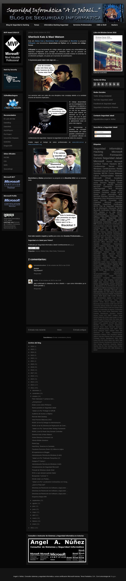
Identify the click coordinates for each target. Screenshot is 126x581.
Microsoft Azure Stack (101, 327)
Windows (98, 169)
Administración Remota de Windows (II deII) (47, 455)
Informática (112, 194)
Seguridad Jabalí (112, 158)
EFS (105, 315)
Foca (101, 250)
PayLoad (101, 336)
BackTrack (108, 234)
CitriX (120, 307)
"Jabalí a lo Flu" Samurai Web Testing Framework (48, 428)
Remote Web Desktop (39, 417)
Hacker (119, 214)
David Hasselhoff (116, 282)
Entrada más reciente (37, 330)
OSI (5, 161)
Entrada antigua (79, 330)
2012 (32, 388)
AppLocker (97, 260)
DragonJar (97, 236)
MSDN (120, 323)
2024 (32, 352)
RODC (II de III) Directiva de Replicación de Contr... (49, 426)
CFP (118, 304)
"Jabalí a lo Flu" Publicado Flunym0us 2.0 (46, 458)
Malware (118, 173)
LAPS (100, 323)
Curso (111, 173)
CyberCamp (118, 280)
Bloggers (111, 183)
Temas (36, 25)
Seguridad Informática (108, 148)
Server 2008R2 (100, 220)
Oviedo (96, 194)
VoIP (116, 246)
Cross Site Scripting (106, 280)
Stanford (119, 344)
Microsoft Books (116, 230)
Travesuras (61, 251)
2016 (32, 376)
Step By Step (103, 346)
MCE (120, 194)
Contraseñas (118, 309)
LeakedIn (105, 323)
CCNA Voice (105, 262)
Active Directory (100, 183)
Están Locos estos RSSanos (41, 405)
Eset (102, 236)
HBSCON (102, 317)
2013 (32, 385)
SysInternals (118, 272)
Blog (107, 180)
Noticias (118, 176)
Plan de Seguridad (106, 206)
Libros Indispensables (104, 176)
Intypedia (106, 321)
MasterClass (118, 325)
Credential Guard (116, 262)
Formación (116, 154)
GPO (95, 212)
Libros (103, 194)
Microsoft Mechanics (115, 327)
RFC (99, 340)
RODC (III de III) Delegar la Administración (46, 422)
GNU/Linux (108, 250)
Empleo (96, 250)
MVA (110, 188)
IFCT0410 (106, 319)
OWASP (112, 330)
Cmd (120, 200)
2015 (32, 379)
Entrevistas (107, 222)
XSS (95, 298)
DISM (95, 282)
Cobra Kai (97, 309)
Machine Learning (107, 325)
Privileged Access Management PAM (106, 338)
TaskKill (99, 348)
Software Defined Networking (104, 246)
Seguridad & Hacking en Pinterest (106, 107)
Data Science (103, 282)
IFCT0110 (111, 286)
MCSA (104, 173)
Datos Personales (111, 216)
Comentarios (100, 136)
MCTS (104, 218)
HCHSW (97, 218)
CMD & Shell (101, 25)
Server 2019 (98, 296)
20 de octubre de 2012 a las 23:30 (58, 265)
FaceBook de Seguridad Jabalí (105, 104)
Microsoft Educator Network (104, 196)
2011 (32, 528)
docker (96, 350)
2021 (32, 361)
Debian (96, 284)
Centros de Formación (104, 224)
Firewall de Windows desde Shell (43, 470)
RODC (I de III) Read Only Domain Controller (47, 431)
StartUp (96, 346)
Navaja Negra (108, 256)
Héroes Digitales (112, 264)
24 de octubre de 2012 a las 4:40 (50, 280)
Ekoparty (100, 240)
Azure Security (100, 200)
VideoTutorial (118, 274)
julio (34, 506)
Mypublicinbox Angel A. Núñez (105, 119)
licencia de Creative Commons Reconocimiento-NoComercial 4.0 (12, 225)
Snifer (36, 280)
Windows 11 (118, 348)
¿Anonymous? (37, 402)
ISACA (120, 286)
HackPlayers (8, 130)
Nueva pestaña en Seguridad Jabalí (44, 408)
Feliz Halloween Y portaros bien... (43, 399)
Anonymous (98, 222)
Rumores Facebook (101, 192)
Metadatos (107, 266)
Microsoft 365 (98, 238)
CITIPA (101, 307)
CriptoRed (97, 202)
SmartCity (113, 344)
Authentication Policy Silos (113, 300)
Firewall (112, 284)
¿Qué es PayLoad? (38, 485)
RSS (105, 272)
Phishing (106, 336)
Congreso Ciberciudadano (112, 278)
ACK (113, 298)
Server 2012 (116, 190)
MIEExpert (118, 240)
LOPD (115, 222)
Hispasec (112, 240)
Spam (105, 296)
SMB (120, 340)
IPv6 (114, 319)
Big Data (108, 248)
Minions (96, 328)
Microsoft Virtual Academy (108, 178)
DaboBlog (7, 123)
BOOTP (96, 302)
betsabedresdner (40, 265)
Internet (105, 171)
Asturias (97, 173)
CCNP (112, 304)
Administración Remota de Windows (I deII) (46, 464)
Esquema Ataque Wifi (39, 497)
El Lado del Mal (9, 119)
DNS (120, 226)
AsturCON (119, 298)
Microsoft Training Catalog (103, 232)
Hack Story (118, 250)
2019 (32, 367)
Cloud (112, 180)
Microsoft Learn (117, 290)
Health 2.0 (116, 317)
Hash (111, 317)
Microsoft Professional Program (111, 268)
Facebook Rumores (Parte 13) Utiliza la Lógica (47, 449)
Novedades (118, 270)
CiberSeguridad (99, 188)
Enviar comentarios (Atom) (62, 337)
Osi (95, 272)
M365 (95, 290)
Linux (120, 222)
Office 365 (119, 330)
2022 (32, 358)
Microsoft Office (99, 242)
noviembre (36, 393)
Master (104, 254)
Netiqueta (101, 330)
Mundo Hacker (99, 270)
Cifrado (119, 183)
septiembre (36, 500)
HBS (120, 216)
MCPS (96, 206)
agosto (34, 503)
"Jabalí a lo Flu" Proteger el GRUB (43, 411)
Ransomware (118, 244)
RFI (102, 340)
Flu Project (8, 134)
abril (34, 515)
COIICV (105, 307)
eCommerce (102, 298)
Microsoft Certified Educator (108, 189)
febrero (35, 521)
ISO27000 (97, 254)
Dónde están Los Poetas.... (41, 479)
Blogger (119, 210)
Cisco (104, 198)
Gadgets (115, 315)
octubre (35, 396)
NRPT (116, 328)
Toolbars (104, 348)
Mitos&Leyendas (104, 328)
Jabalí (114, 321)
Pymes (119, 180)
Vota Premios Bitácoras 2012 (42, 420)
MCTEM (111, 323)
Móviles (107, 270)
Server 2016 (115, 166)
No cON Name (109, 292)
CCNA (112, 214)
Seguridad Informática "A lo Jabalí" (12, 219)
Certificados (118, 204)
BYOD (101, 302)
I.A (104, 286)
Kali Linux (119, 288)
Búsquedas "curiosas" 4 (40, 476)
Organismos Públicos (100, 334)
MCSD (119, 208)
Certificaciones (109, 169)
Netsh (107, 330)
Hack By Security (115, 228)
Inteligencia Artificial (100, 288)
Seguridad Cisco (115, 218)
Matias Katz (45, 251)
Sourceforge (8, 169)
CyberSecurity (117, 248)
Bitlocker (113, 302)
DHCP (96, 264)
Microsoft (99, 161)
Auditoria (100, 248)
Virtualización (98, 276)
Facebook (118, 186)
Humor (37, 251)
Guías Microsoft (117, 236)
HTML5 (107, 317)
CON (109, 307)
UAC (109, 348)
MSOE (100, 290)
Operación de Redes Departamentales (108, 332)
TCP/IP (114, 258)
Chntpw (116, 307)
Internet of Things (99, 321)
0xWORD (7, 142)
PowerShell (107, 204)
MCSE (120, 192)
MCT (120, 164)
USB (108, 296)
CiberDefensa (117, 234)
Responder (37, 273)
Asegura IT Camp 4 (38, 461)
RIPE (6, 165)
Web (120, 246)
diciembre (35, 390)
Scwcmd (96, 342)
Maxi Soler (53, 251)
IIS (116, 286)
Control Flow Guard (100, 311)
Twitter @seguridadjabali (103, 96)
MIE (95, 224)
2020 (32, 364)
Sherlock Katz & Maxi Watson (42, 434)
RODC (111, 294)
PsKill (120, 338)
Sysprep (110, 346)
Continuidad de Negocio (107, 309)
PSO (108, 334)
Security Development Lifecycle (108, 342)
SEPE (117, 340)
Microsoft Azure (115, 171)
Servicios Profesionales (82, 25)
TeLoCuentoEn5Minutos (101, 274)
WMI (112, 348)
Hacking (98, 151)
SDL (113, 340)
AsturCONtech (98, 300)
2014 (32, 382)
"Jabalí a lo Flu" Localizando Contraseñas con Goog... (50, 482)
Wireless (119, 296)
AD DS (101, 234)
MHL (116, 323)
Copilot (96, 280)
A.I (106, 276)
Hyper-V (97, 216)
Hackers (114, 25)
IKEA (110, 319)
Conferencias (99, 166)
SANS (110, 340)
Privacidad (112, 200)
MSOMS (96, 325)
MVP (102, 230)
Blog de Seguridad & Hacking (17, 25)
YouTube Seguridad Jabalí (103, 100)
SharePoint (106, 344)
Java (117, 321)
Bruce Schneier (104, 304)
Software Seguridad (114, 220)
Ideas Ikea (119, 319)
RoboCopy (35, 443)
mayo (34, 512)
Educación (112, 208)
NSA (112, 270)
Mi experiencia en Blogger (40, 452)
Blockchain (97, 304)
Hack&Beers (102, 264)
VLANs (113, 296)
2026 (32, 346)
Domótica (112, 313)
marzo (34, 518)
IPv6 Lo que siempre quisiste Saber (44, 473)
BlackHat (119, 302)
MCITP (119, 212)
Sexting (100, 344)
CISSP (111, 276)
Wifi (95, 248)
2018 (32, 370)
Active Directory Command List (42, 437)
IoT (111, 321)
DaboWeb (7, 126)
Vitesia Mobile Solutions (40, 440)
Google (113, 192)
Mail (107, 230)
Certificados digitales (111, 226)
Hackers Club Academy (113, 252)
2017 (32, 373)
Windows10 (111, 198)
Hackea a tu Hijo (107, 212)
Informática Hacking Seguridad (56, 25)
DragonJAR (8, 146)
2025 (32, 349)
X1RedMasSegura (100, 214)
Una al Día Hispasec (11, 138)
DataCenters (114, 311)
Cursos (98, 158)
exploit (109, 298)
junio (34, 509)
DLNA (108, 311)
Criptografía (107, 186)
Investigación (111, 288)
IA (106, 286)
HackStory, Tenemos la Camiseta (43, 446)
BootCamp (97, 262)
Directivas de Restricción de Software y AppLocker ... (50, 488)
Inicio (59, 330)
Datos (102, 216)
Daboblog (97, 228)
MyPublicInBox (98, 292)
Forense (104, 228)
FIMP (106, 240)
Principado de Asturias (103, 185)
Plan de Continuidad (116, 336)
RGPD (106, 340)
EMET (110, 315)
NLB (111, 328)
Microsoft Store (112, 242)
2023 (32, 355)
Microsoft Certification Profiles (105, 210)
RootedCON (118, 294)
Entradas (99, 132)
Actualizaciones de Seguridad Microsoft (45, 467)
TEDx (120, 258)
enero (34, 524)
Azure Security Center (112, 260)
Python (96, 340)
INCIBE (6, 157)
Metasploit (107, 290)
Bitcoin (107, 302)
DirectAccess (104, 313)
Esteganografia (104, 284)
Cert (112, 307)
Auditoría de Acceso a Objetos (42, 414)
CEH (115, 304)
